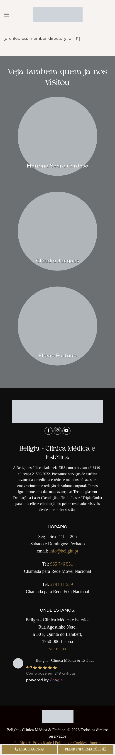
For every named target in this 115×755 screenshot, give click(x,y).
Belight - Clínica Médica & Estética (65, 660)
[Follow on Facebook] (48, 431)
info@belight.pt (63, 550)
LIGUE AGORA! (29, 749)
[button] (6, 15)
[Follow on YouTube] (66, 431)
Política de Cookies (71, 743)
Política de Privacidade (33, 743)
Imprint (96, 743)
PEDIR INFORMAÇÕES (85, 749)
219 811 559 (61, 584)
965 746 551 (61, 564)
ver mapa (57, 648)
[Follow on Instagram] (58, 431)
